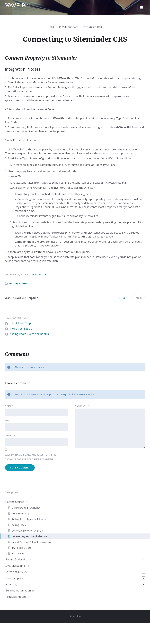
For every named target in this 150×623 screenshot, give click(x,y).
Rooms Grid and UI (16, 559)
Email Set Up (18, 553)
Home (51, 26)
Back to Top (75, 616)
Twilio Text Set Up (21, 328)
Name (9, 405)
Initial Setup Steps (21, 323)
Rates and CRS (14, 572)
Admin (9, 584)
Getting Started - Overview (26, 507)
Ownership (12, 578)
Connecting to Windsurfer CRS (28, 530)
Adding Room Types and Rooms (29, 334)
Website (10, 435)
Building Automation (18, 590)
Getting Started (92, 26)
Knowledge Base (68, 26)
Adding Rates (19, 524)
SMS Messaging (15, 565)
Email (9, 420)
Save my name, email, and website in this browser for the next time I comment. (30, 457)
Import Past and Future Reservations (31, 542)
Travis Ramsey (38, 274)
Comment (82, 405)
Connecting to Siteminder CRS (29, 536)
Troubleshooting (15, 596)
